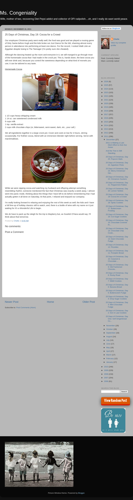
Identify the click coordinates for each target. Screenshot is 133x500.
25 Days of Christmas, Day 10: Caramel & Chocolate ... (117, 258)
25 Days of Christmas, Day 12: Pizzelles (117, 246)
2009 (106, 370)
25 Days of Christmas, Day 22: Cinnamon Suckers (117, 178)
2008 (106, 374)
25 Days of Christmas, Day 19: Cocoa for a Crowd (117, 195)
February (110, 358)
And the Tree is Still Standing (114, 152)
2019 (106, 107)
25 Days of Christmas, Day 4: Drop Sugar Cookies (117, 297)
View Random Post (115, 401)
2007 (106, 378)
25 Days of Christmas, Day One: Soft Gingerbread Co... (117, 318)
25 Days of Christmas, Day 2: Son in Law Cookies (117, 312)
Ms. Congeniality (18, 13)
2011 (106, 136)
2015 (106, 122)
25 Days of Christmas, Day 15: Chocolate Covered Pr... (117, 222)
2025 (106, 85)
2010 (106, 367)
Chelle (116, 39)
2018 (106, 111)
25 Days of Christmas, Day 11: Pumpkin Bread (117, 252)
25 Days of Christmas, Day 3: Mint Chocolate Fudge (117, 304)
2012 (106, 133)
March (109, 355)
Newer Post (11, 301)
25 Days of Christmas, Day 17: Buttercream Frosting (117, 208)
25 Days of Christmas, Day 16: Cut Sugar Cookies (117, 215)
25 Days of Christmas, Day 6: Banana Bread (117, 286)
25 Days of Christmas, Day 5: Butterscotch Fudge (117, 292)
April (108, 351)
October (109, 329)
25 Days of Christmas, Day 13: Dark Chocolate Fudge (117, 239)
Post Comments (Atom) (26, 307)
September (111, 333)
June (108, 344)
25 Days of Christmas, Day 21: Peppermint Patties (117, 184)
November (110, 326)
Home (50, 301)
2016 (106, 118)
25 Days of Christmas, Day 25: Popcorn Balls (117, 158)
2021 (106, 100)
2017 (106, 114)
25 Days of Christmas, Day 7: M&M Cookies (117, 280)
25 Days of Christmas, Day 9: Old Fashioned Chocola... (117, 267)
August (109, 337)
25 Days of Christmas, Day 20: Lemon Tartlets (117, 190)
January (109, 362)
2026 (106, 81)
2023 (106, 92)
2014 (106, 125)
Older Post (89, 301)
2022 (106, 96)
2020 (106, 103)
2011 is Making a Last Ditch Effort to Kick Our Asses (116, 145)
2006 (106, 381)
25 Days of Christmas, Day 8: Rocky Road (117, 274)
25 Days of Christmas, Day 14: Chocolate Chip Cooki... (117, 230)
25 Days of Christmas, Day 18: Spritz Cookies (117, 201)
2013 (106, 129)
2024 (106, 89)
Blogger (81, 493)
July (108, 340)
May (108, 347)
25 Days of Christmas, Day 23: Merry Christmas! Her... (117, 171)
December (110, 140)
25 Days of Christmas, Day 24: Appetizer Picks (117, 164)
